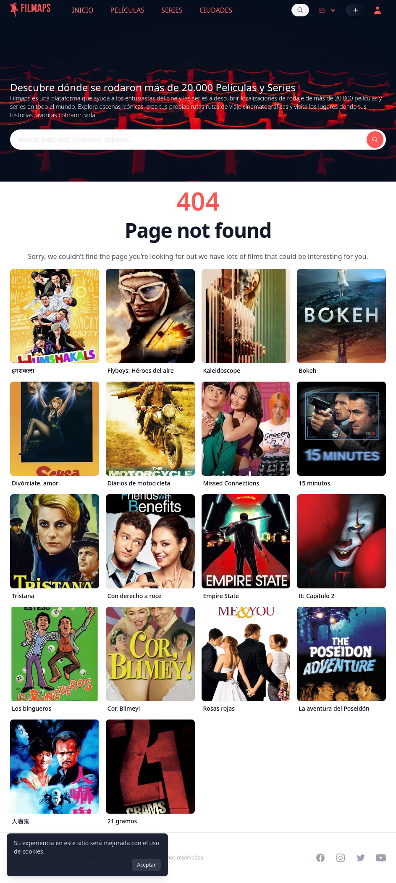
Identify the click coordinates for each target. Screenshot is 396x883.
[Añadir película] (356, 10)
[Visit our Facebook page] (320, 858)
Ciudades (215, 10)
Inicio (83, 10)
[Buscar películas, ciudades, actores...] (300, 10)
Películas (127, 10)
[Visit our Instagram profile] (341, 858)
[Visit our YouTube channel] (381, 858)
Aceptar (146, 864)
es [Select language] (328, 10)
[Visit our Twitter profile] (361, 858)
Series (172, 10)
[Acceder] (377, 10)
